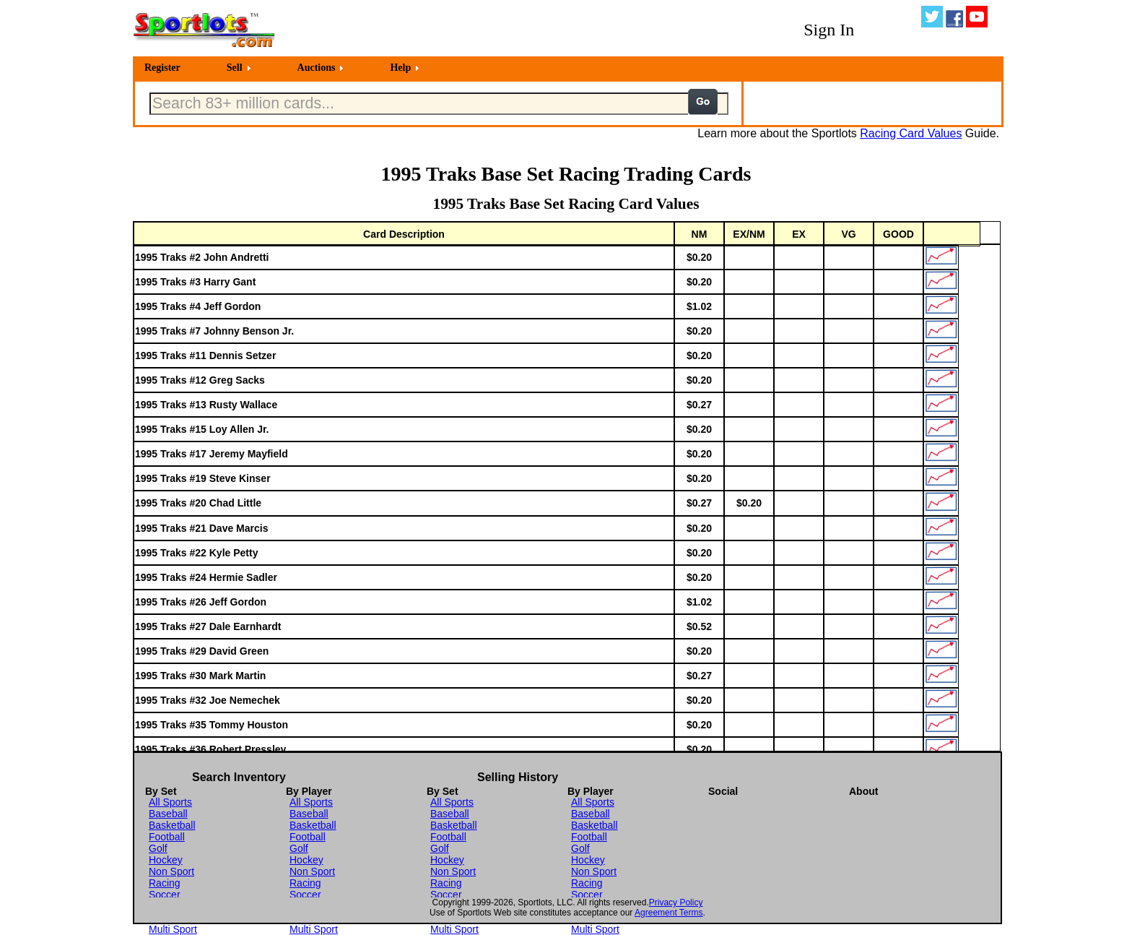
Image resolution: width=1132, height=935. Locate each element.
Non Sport (171, 871)
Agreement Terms (668, 913)
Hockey (166, 860)
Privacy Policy (676, 902)
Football (167, 837)
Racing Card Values (911, 133)
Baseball (168, 813)
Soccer (164, 894)
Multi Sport (173, 929)
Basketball (172, 825)
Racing (164, 883)
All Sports (170, 802)
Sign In (829, 29)
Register (162, 67)
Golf (158, 848)
